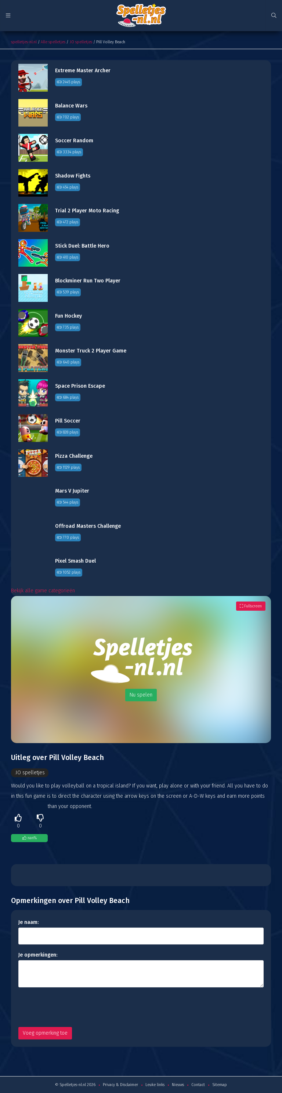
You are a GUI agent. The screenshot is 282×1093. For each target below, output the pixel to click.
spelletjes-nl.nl (24, 42)
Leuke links (154, 1084)
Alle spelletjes (53, 42)
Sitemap (219, 1084)
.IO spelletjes (80, 42)
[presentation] (74, 1007)
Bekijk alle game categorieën (43, 591)
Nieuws (178, 1084)
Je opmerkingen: (37, 955)
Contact (198, 1084)
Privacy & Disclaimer (120, 1084)
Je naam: (28, 922)
